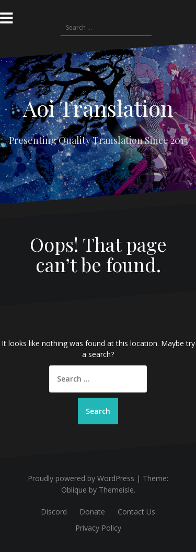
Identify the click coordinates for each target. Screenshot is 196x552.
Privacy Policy (98, 528)
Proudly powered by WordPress (81, 478)
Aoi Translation (98, 107)
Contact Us (136, 512)
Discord (54, 512)
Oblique (74, 490)
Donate (92, 512)
